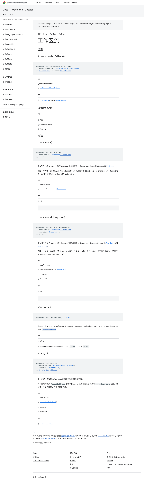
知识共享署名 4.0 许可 (68, 436)
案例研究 (48, 3)
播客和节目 (74, 468)
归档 (71, 464)
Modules (28, 9)
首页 (39, 34)
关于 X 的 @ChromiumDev (116, 457)
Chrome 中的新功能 (70, 3)
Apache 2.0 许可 (103, 436)
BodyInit (109, 166)
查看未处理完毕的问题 (41, 461)
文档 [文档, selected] (36, 3)
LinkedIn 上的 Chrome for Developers (120, 464)
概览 (4, 15)
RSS (108, 468)
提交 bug (36, 457)
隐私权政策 (42, 477)
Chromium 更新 (75, 457)
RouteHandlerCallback (47, 424)
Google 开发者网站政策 (48, 438)
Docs (5, 9)
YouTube (110, 461)
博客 (57, 3)
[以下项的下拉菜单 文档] (40, 2)
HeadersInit (42, 246)
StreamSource (65, 71)
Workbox (16, 9)
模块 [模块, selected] (11, 15)
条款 (34, 477)
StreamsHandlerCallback (48, 402)
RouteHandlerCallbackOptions (50, 88)
